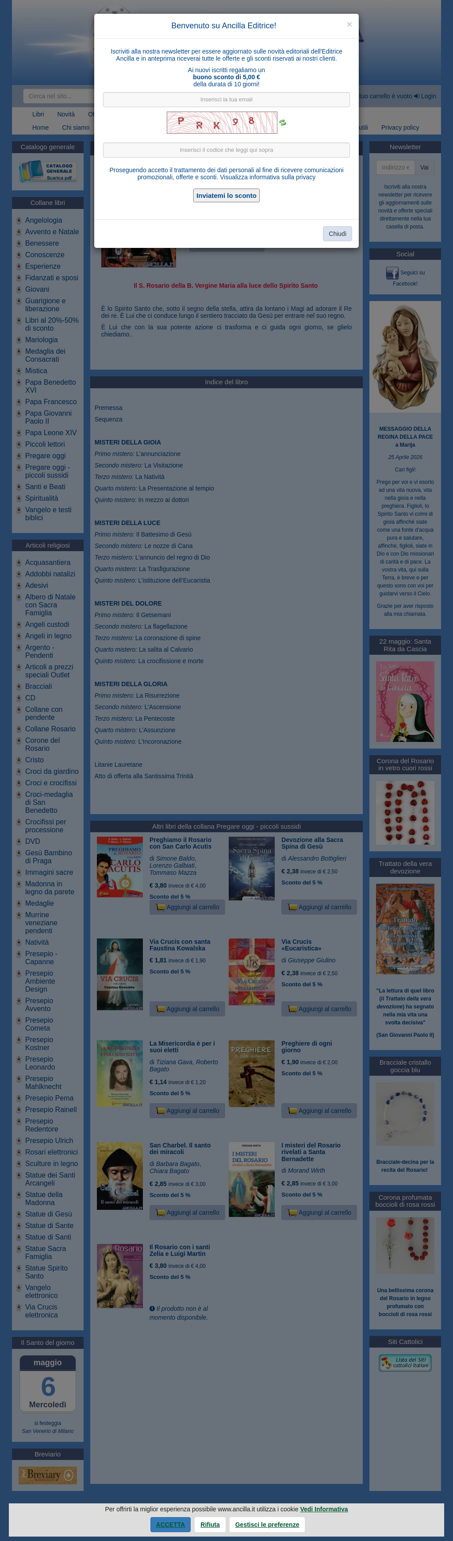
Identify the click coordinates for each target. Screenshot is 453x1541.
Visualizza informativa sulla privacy (267, 177)
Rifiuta (210, 1524)
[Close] (349, 24)
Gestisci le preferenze (267, 1524)
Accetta (170, 1524)
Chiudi (337, 233)
